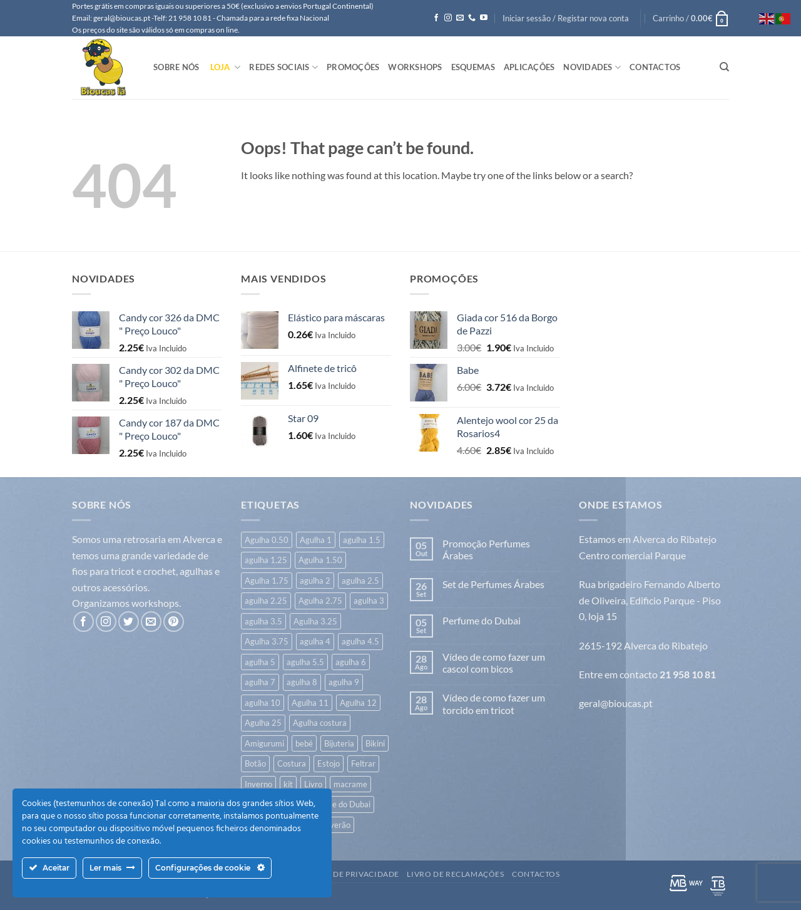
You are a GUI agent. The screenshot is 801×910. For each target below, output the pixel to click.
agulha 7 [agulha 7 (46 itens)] (260, 682)
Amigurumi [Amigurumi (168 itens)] (264, 743)
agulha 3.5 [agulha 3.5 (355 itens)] (263, 621)
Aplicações (529, 67)
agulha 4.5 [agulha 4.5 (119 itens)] (360, 641)
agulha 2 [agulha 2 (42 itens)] (315, 581)
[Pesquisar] (724, 67)
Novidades (592, 67)
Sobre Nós (176, 67)
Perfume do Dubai (481, 620)
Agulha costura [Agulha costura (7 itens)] (320, 723)
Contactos (655, 67)
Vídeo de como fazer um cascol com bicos (493, 663)
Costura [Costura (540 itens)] (291, 763)
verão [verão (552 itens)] (340, 825)
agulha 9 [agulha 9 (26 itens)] (344, 682)
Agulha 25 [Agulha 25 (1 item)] (263, 723)
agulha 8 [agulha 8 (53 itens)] (302, 682)
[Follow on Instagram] (448, 18)
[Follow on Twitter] (128, 621)
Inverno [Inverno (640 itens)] (258, 784)
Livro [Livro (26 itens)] (313, 784)
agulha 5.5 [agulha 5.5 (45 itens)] (305, 662)
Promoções (353, 67)
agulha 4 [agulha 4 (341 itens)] (315, 641)
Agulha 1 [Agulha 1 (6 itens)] (316, 540)
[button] (566, 18)
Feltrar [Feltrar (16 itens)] (363, 763)
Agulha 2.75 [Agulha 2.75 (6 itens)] (320, 601)
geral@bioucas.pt (616, 703)
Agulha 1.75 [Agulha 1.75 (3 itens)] (266, 581)
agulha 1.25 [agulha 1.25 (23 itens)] (266, 560)
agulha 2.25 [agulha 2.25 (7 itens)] (266, 601)
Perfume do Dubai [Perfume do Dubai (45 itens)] (338, 804)
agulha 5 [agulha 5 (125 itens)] (260, 662)
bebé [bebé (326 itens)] (304, 743)
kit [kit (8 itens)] (288, 784)
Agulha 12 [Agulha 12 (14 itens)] (358, 703)
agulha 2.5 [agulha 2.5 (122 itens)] (360, 581)
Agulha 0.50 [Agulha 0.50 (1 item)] (266, 540)
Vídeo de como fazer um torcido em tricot (493, 703)
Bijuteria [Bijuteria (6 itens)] (339, 743)
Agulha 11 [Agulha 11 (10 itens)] (310, 703)
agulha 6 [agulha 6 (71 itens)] (350, 662)
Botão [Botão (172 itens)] (255, 763)
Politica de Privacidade (347, 874)
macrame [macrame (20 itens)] (350, 784)
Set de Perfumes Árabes (493, 584)
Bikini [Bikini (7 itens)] (375, 743)
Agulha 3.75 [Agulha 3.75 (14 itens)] (266, 641)
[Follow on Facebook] (436, 18)
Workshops (415, 67)
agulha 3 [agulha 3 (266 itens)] (369, 601)
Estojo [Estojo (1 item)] (328, 763)
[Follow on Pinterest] (173, 621)
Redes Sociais (283, 67)
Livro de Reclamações (455, 874)
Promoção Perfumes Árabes (486, 549)
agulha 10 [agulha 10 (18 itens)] (262, 703)
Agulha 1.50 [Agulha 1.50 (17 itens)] (320, 560)
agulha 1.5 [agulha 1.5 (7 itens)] (361, 540)
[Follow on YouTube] (483, 18)
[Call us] (472, 18)
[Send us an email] (460, 18)
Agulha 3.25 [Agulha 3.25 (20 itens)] (315, 621)
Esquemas (473, 67)
